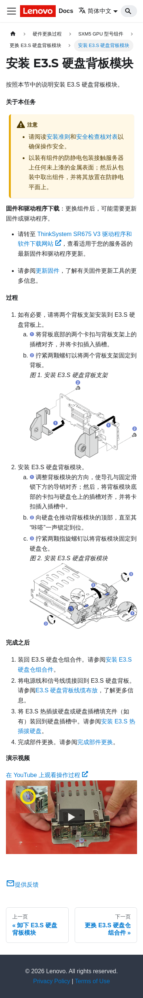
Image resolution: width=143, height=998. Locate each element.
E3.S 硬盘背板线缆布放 (67, 690)
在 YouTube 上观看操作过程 (47, 775)
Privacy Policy (51, 981)
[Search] (129, 11)
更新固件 (47, 271)
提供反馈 (22, 884)
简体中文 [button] (94, 11)
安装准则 (58, 137)
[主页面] (13, 34)
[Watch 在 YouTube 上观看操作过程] (72, 817)
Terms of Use (92, 981)
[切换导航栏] (11, 11)
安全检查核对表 (97, 137)
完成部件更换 (95, 742)
